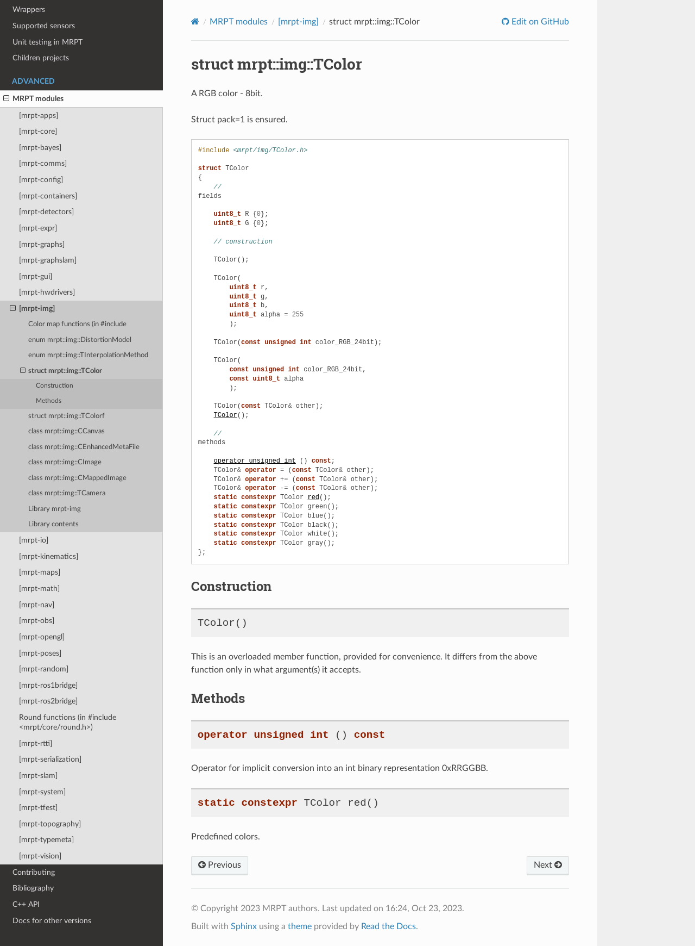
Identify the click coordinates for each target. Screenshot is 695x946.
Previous (219, 865)
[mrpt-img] (32, 309)
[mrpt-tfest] (38, 808)
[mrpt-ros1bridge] (48, 685)
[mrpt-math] (39, 588)
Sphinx (244, 926)
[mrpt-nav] (36, 605)
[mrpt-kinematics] (48, 556)
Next (548, 865)
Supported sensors (43, 26)
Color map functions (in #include (77, 324)
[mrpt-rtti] (35, 743)
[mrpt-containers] (48, 196)
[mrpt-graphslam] (48, 260)
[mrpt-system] (42, 792)
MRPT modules (33, 99)
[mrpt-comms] (43, 163)
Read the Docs (388, 926)
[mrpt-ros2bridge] (48, 701)
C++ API (26, 904)
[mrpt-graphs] (42, 244)
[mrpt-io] (33, 540)
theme (300, 926)
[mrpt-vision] (40, 856)
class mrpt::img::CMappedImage (77, 478)
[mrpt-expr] (38, 228)
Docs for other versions (51, 921)
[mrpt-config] (41, 180)
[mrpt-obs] (36, 621)
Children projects (40, 58)
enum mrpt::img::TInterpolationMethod (88, 355)
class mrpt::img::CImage (65, 462)
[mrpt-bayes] (40, 148)
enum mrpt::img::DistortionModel (79, 340)
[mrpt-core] (38, 131)
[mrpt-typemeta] (46, 840)
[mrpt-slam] (38, 775)
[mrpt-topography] (50, 824)
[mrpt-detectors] (46, 212)
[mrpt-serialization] (50, 759)
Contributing (33, 872)
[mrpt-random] (43, 669)
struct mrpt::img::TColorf (66, 416)
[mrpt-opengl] (42, 637)
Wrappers (28, 9)
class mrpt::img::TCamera (66, 493)
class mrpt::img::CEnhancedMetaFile (84, 447)
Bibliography (33, 888)
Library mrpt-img (54, 509)
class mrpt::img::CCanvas (66, 431)
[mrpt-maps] (39, 572)
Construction (54, 386)
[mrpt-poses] (40, 653)
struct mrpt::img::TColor (61, 371)
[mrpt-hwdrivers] (47, 292)
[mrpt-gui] (35, 276)
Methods (48, 401)
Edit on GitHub (539, 21)
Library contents (53, 524)
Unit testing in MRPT (47, 42)
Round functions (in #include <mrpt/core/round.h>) (67, 722)
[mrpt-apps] (38, 115)
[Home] (195, 21)
